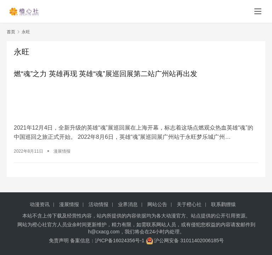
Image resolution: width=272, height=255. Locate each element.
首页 (11, 31)
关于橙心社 (189, 204)
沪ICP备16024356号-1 (119, 240)
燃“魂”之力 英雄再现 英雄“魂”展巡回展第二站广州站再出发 (105, 74)
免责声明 (59, 240)
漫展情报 (61, 151)
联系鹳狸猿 (223, 204)
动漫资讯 (40, 204)
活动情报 (98, 204)
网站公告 (157, 204)
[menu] (257, 11)
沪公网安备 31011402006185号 (185, 240)
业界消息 (128, 204)
